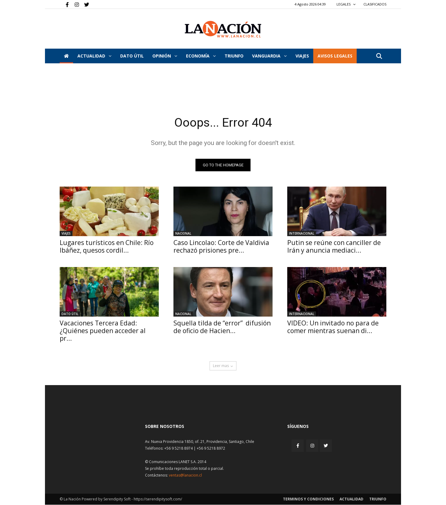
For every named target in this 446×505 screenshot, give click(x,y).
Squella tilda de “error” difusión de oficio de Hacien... (222, 327)
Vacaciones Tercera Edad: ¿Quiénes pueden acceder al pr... (103, 331)
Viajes (66, 234)
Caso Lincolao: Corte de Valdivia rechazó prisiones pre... (221, 247)
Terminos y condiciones (308, 499)
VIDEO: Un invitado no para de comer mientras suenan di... (333, 327)
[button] (379, 56)
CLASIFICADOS (374, 4)
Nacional (183, 234)
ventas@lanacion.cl (185, 475)
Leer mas (223, 366)
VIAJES (302, 56)
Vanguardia (269, 56)
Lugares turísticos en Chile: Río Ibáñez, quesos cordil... (107, 247)
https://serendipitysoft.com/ (158, 499)
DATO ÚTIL (132, 56)
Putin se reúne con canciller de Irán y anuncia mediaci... (334, 247)
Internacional (301, 234)
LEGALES (346, 4)
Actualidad (94, 56)
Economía (201, 56)
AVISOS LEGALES (335, 56)
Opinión (164, 56)
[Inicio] (66, 56)
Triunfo (234, 56)
